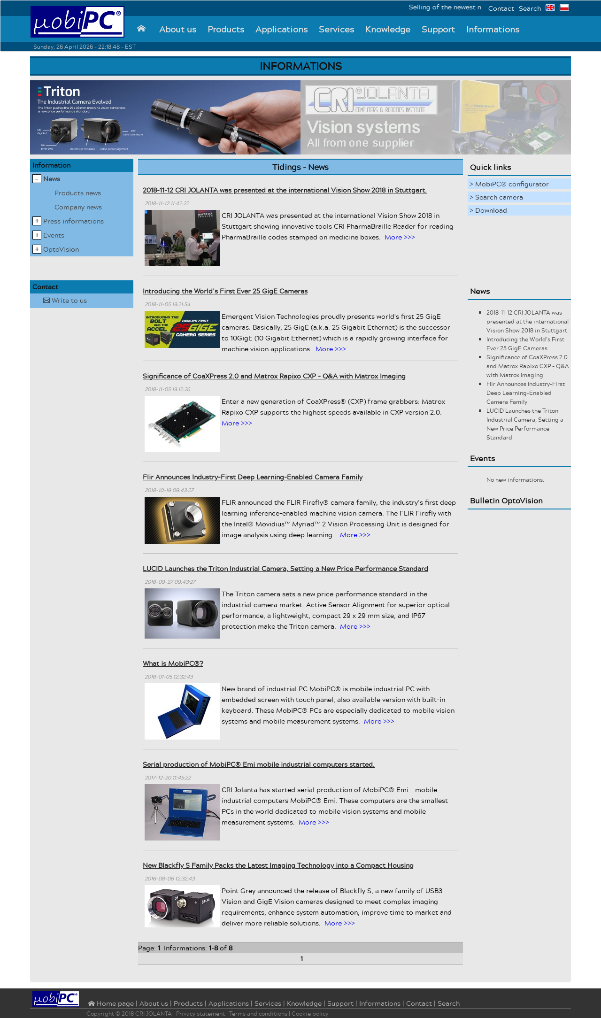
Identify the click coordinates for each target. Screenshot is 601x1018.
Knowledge (387, 29)
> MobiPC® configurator (509, 183)
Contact (501, 8)
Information (51, 165)
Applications (281, 29)
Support (438, 29)
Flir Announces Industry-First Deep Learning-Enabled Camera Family (252, 476)
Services (336, 29)
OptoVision (61, 249)
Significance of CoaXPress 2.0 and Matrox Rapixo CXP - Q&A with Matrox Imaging (274, 375)
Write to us (65, 300)
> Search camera (496, 197)
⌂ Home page (110, 1004)
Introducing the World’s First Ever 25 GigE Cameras (225, 290)
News (51, 178)
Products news (77, 192)
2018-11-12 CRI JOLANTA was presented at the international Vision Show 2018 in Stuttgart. (285, 190)
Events (53, 235)
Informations (492, 29)
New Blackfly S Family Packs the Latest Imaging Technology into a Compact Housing (278, 865)
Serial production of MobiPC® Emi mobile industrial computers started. (259, 764)
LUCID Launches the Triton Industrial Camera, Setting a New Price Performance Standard (285, 568)
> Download (488, 210)
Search (530, 8)
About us (177, 29)
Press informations (73, 221)
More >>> (400, 236)
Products (226, 29)
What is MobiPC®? (173, 663)
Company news (78, 206)
